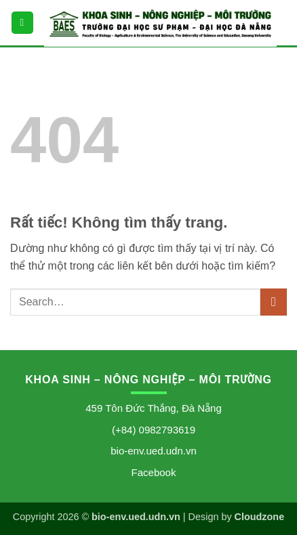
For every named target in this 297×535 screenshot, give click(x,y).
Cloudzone (260, 516)
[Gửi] (273, 301)
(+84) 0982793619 (153, 429)
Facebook (154, 472)
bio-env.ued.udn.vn (153, 450)
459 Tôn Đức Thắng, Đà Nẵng (153, 408)
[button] (22, 23)
